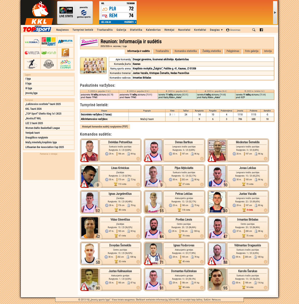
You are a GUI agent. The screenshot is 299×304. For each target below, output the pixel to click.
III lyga (28, 88)
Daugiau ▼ (216, 29)
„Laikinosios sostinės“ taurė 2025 (43, 104)
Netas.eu (216, 299)
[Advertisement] (49, 208)
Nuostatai (184, 29)
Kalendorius (153, 29)
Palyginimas (233, 51)
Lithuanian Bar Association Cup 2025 (44, 147)
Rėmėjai (169, 29)
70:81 (149, 94)
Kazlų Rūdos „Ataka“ (172, 97)
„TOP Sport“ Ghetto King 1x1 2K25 (43, 113)
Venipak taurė (32, 132)
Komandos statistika (186, 51)
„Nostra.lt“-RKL (33, 118)
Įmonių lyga (31, 93)
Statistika (136, 29)
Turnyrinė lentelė (82, 29)
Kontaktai (200, 29)
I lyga (28, 78)
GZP (243, 97)
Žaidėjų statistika (211, 51)
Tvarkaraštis (105, 29)
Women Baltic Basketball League (42, 128)
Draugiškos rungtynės (36, 137)
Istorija (268, 51)
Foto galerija (251, 51)
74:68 (222, 94)
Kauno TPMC (91, 97)
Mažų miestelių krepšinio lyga (41, 142)
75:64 (262, 94)
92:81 (185, 94)
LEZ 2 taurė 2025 (34, 123)
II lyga (28, 83)
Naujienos (62, 29)
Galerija (121, 29)
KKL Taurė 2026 (33, 108)
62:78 (110, 94)
